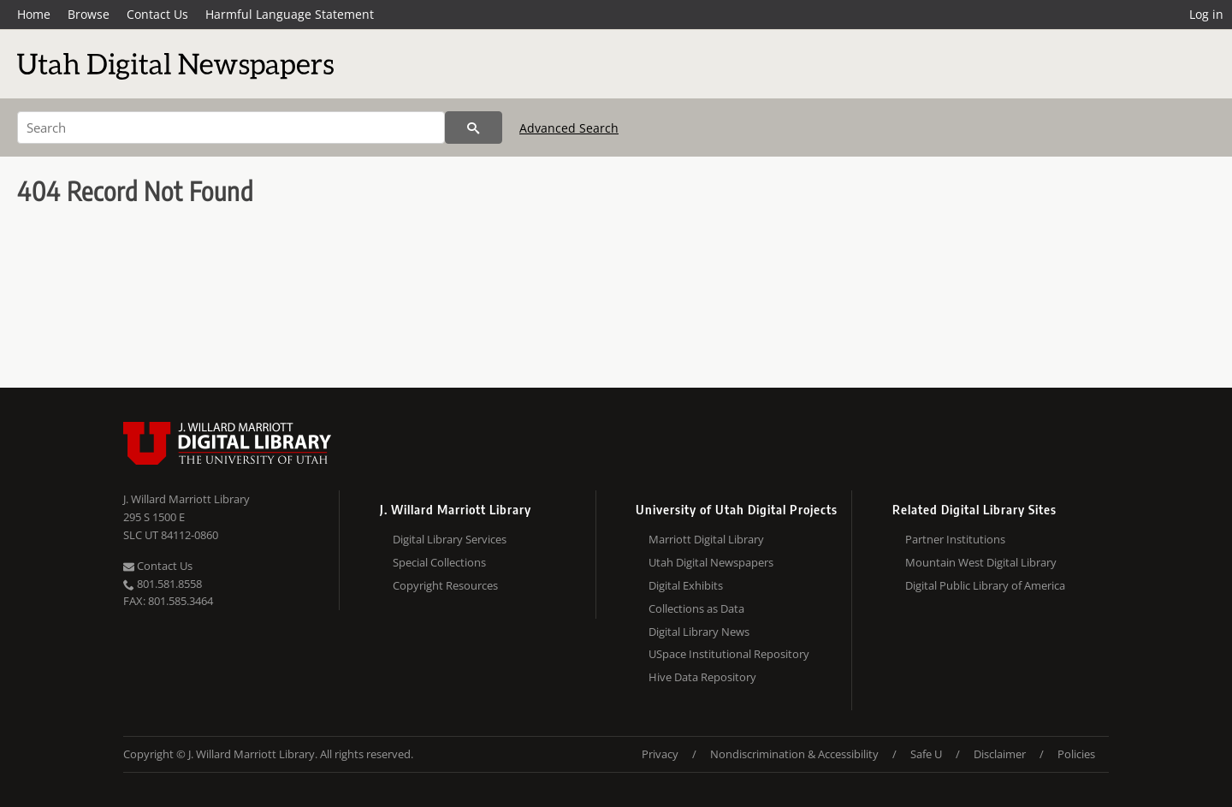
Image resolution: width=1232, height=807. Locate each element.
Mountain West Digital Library (981, 562)
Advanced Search (569, 128)
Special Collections (439, 562)
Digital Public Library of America (985, 585)
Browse (89, 14)
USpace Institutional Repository (729, 654)
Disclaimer (1000, 754)
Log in (1206, 14)
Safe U (926, 754)
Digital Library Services (449, 539)
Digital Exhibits (686, 585)
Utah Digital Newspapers (711, 562)
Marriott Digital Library (706, 539)
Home (33, 14)
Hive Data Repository (702, 677)
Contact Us (157, 14)
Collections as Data (696, 608)
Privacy (660, 754)
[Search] (231, 127)
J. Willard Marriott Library (186, 499)
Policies (1076, 754)
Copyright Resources (445, 585)
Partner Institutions (955, 539)
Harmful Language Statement (289, 14)
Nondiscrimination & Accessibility (794, 754)
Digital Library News (699, 631)
